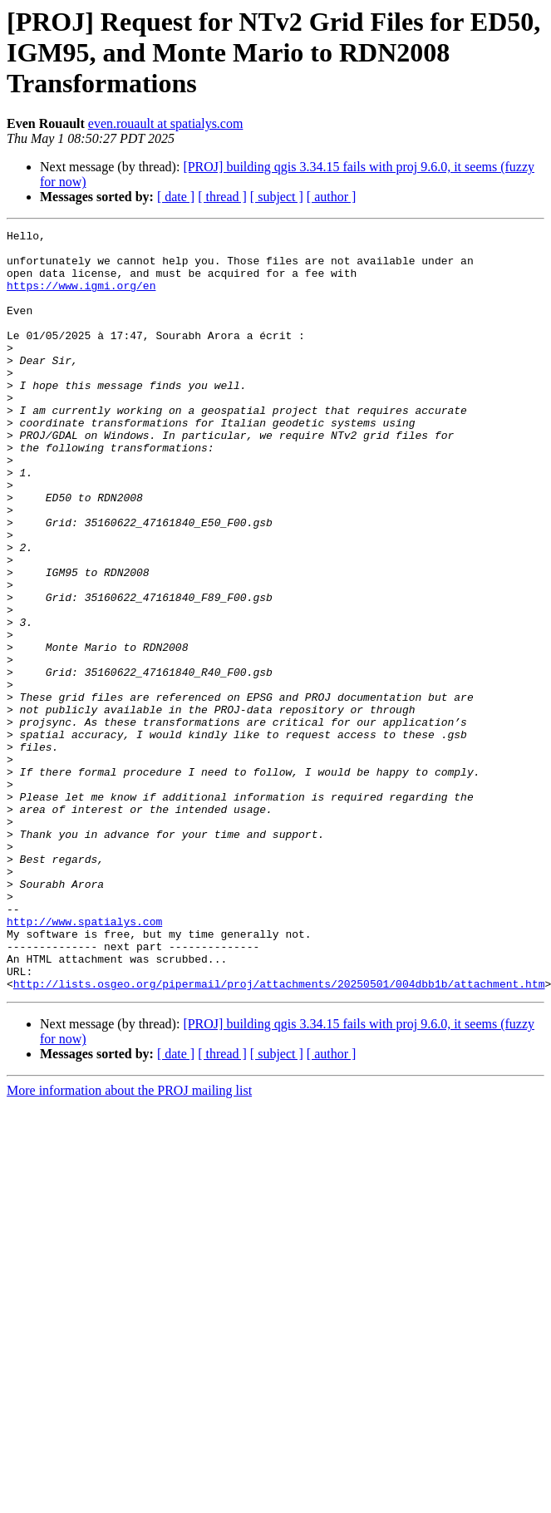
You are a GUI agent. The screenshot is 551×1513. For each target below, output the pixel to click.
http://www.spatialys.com (84, 1060)
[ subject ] (276, 197)
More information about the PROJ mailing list (129, 1242)
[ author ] (332, 197)
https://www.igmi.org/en (81, 297)
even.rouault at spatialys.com (166, 123)
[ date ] (175, 197)
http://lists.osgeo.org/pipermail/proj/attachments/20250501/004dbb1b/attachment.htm (279, 1135)
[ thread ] (222, 197)
